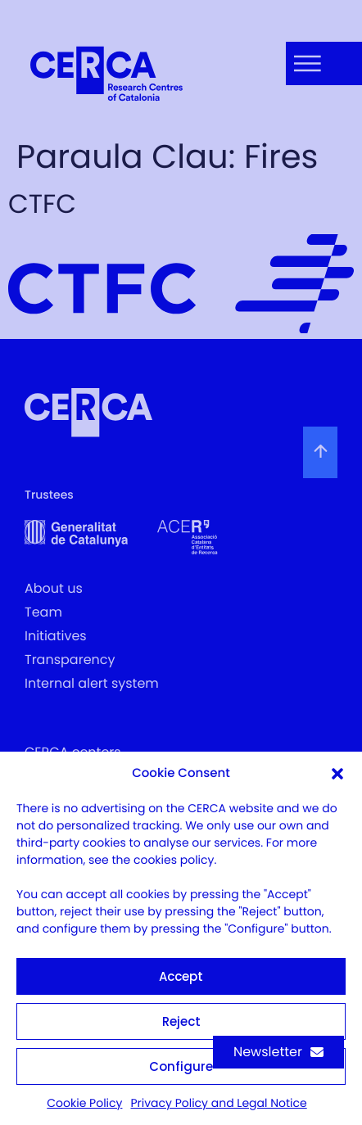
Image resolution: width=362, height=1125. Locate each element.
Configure (181, 1066)
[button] (337, 774)
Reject (181, 1021)
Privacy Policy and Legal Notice (218, 1103)
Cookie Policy (84, 1103)
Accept (181, 976)
